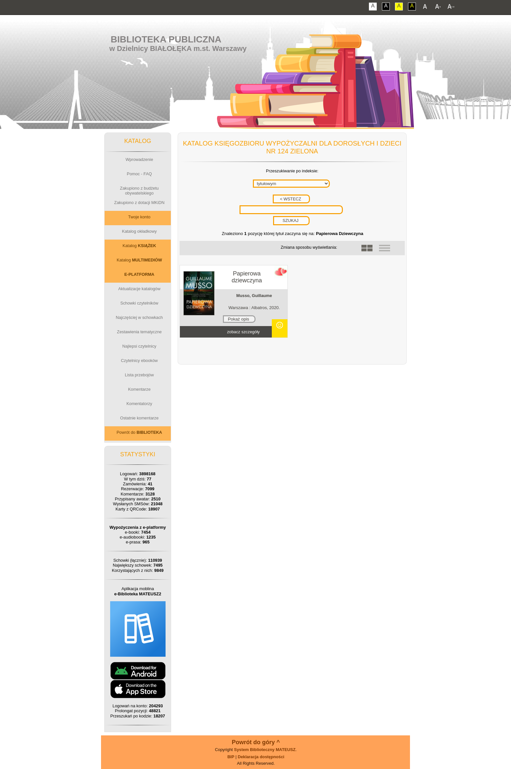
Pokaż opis (238, 319)
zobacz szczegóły (243, 331)
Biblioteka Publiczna (166, 39)
